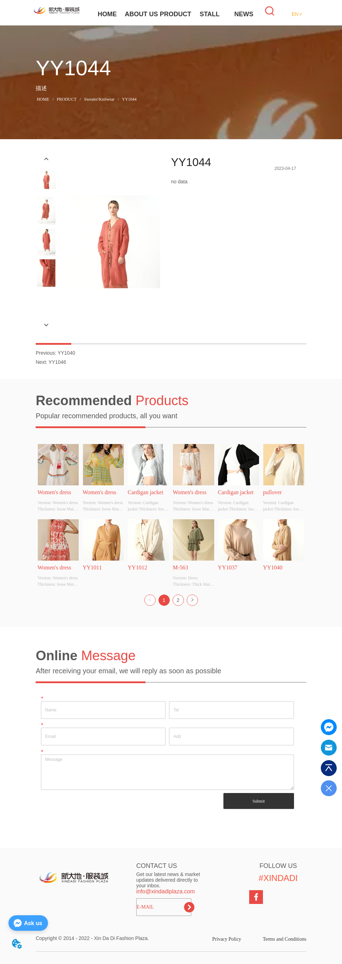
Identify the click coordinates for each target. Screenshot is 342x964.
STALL (210, 14)
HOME (107, 14)
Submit (258, 801)
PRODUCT (175, 14)
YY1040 (66, 353)
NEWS (243, 14)
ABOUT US (141, 14)
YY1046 (57, 362)
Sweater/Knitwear (99, 99)
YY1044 (129, 99)
